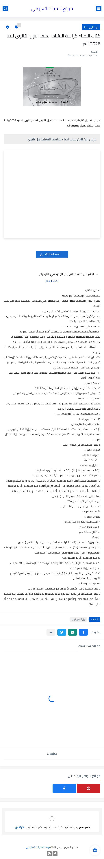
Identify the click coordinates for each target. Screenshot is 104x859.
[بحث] (5, 8)
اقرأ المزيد (19, 827)
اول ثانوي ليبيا (91, 27)
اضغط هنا (52, 281)
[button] (83, 632)
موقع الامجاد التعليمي (52, 8)
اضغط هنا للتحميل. (52, 254)
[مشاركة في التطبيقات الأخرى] (51, 632)
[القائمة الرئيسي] (98, 8)
